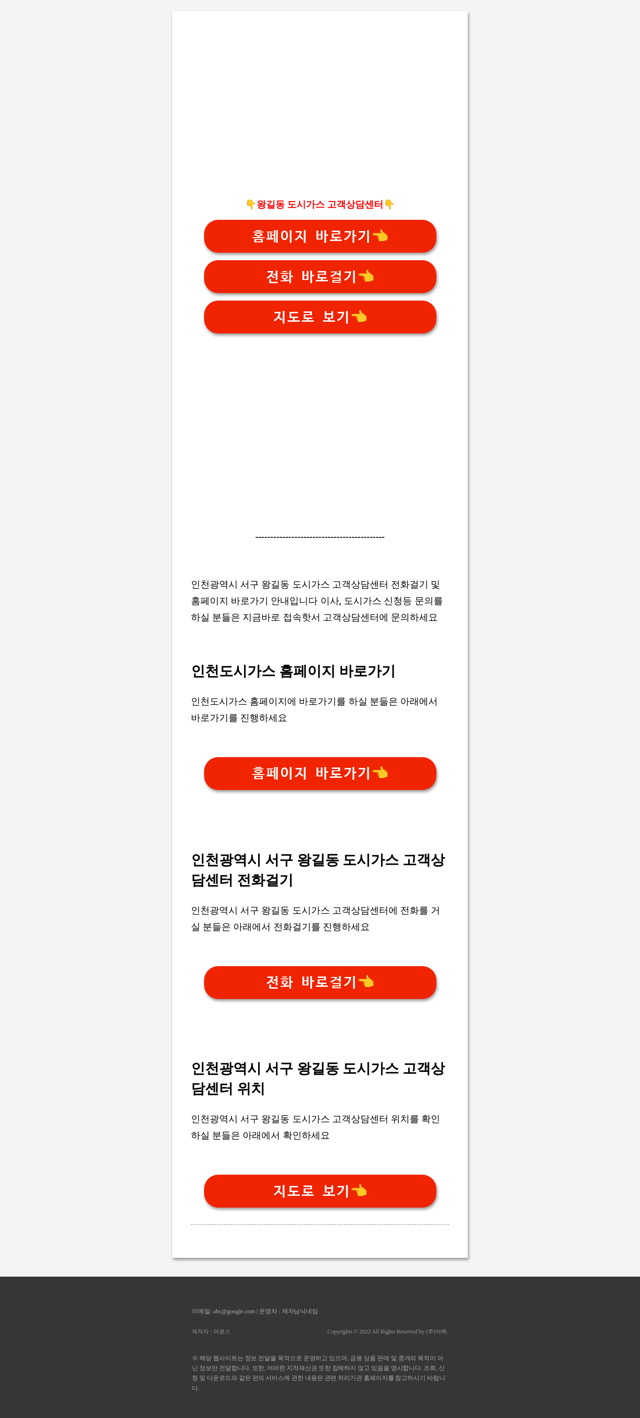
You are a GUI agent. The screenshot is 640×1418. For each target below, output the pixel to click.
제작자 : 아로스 (211, 1331)
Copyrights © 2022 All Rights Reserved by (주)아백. (388, 1331)
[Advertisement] (320, 122)
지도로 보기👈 (320, 317)
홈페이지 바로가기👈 (320, 236)
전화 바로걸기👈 (320, 277)
